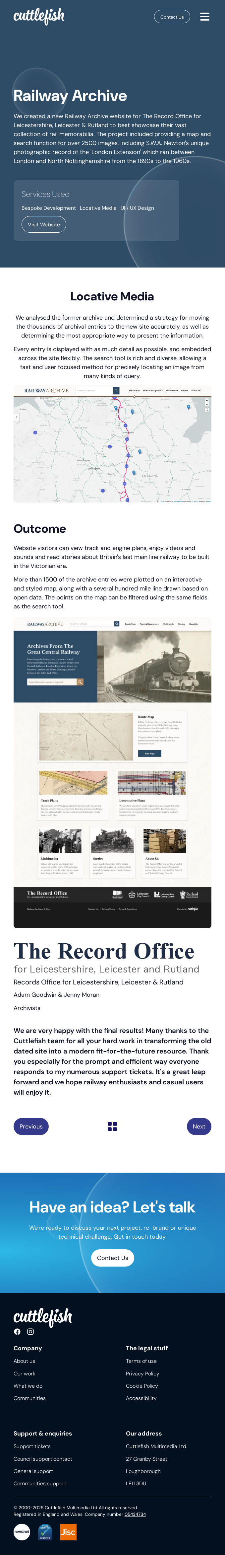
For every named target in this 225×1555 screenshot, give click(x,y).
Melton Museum (31, 1126)
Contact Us (172, 17)
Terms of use (141, 1361)
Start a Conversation (199, 1126)
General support (33, 1471)
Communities (30, 1398)
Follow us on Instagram (30, 1332)
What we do (28, 1385)
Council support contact (43, 1458)
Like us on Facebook (17, 1332)
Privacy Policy (142, 1373)
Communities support (40, 1483)
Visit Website (44, 224)
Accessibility (141, 1398)
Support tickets (32, 1446)
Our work (24, 1373)
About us (24, 1361)
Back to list (112, 1126)
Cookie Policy (142, 1385)
